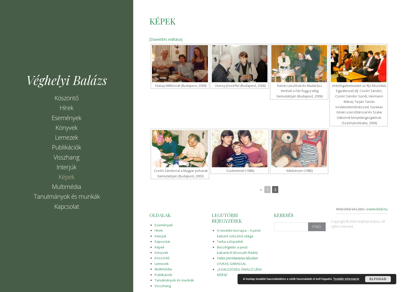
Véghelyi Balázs (66, 80)
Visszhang (67, 157)
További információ (346, 278)
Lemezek (66, 137)
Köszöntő (67, 98)
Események (66, 118)
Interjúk (67, 167)
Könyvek (67, 127)
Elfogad (377, 279)
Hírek (66, 108)
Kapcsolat (66, 206)
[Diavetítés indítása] (165, 39)
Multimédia (66, 186)
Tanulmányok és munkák (66, 196)
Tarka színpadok (230, 241)
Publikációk (66, 147)
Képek (66, 177)
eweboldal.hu (377, 209)
